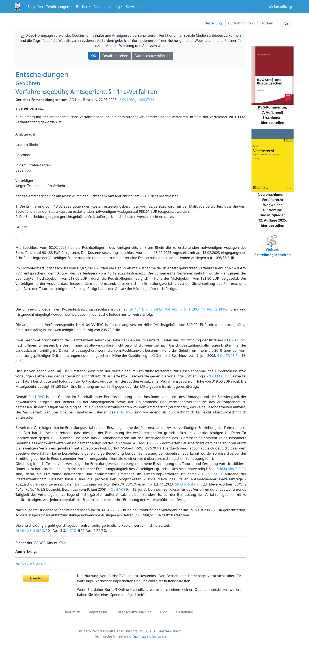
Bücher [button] (82, 6)
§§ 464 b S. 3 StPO (145, 309)
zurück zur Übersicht (32, 563)
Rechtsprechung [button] (107, 6)
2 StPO (241, 468)
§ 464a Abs (225, 468)
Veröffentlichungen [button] (54, 6)
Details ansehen (115, 55)
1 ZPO (71, 530)
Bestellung (213, 23)
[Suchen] (252, 23)
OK (93, 55)
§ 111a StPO (221, 376)
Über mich (72, 612)
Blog (31, 6)
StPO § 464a (185, 484)
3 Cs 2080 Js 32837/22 (136, 99)
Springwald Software (150, 636)
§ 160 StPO (211, 474)
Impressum (98, 612)
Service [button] (131, 6)
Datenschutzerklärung (153, 55)
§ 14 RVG (238, 340)
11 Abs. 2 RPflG (214, 309)
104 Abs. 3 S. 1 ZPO (181, 309)
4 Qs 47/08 (225, 355)
